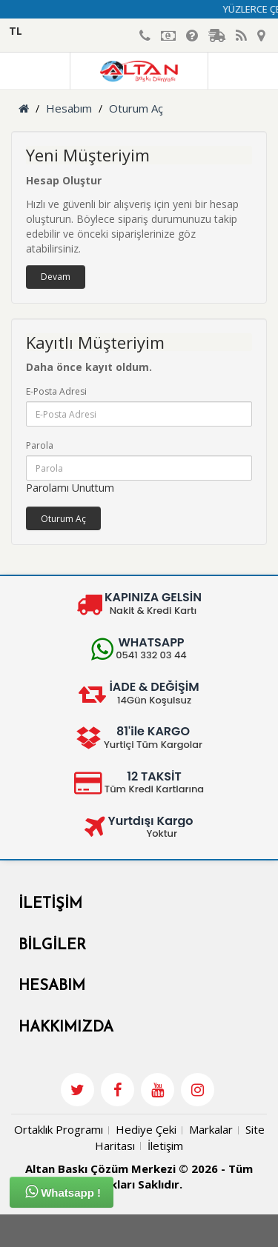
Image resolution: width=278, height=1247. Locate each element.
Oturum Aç (136, 108)
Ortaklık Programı (58, 1129)
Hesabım (69, 108)
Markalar (211, 1129)
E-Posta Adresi (56, 391)
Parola (39, 445)
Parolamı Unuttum (70, 488)
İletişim (165, 1145)
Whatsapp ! (63, 1191)
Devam (55, 276)
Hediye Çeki (146, 1129)
